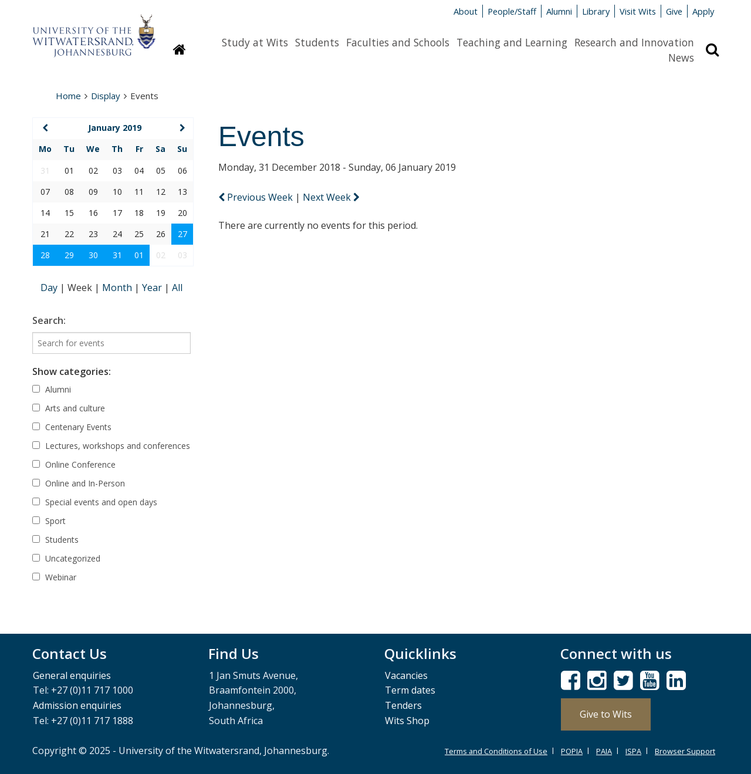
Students (317, 42)
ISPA (633, 751)
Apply (703, 11)
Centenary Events (71, 426)
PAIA (604, 751)
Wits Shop (407, 720)
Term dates (410, 690)
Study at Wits (255, 42)
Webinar (54, 577)
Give (674, 11)
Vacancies (406, 675)
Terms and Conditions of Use (496, 751)
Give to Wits (606, 714)
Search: (49, 320)
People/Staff (512, 11)
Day (50, 287)
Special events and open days (94, 502)
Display (105, 96)
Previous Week (256, 197)
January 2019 (114, 127)
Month (118, 287)
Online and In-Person (78, 483)
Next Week (331, 197)
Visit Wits (638, 11)
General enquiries (72, 675)
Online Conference (74, 464)
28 (45, 255)
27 (182, 233)
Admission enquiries (77, 705)
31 (117, 255)
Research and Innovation (634, 42)
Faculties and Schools (397, 42)
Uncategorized (66, 558)
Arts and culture (68, 408)
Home (68, 96)
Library (596, 11)
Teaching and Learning (511, 42)
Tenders (403, 705)
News (681, 57)
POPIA (572, 751)
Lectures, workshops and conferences (111, 445)
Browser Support (685, 751)
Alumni (559, 11)
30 (93, 255)
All (177, 287)
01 (139, 255)
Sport (49, 520)
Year (153, 287)
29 (69, 255)
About (466, 11)
